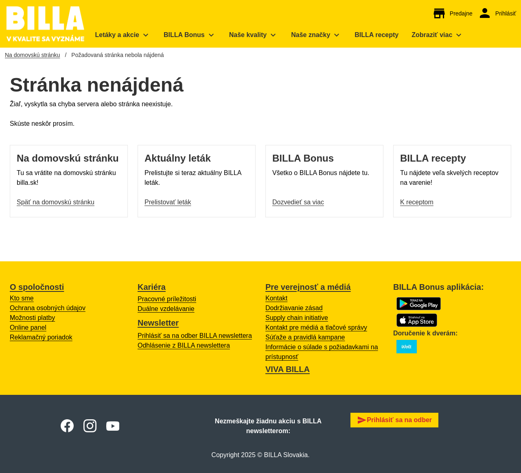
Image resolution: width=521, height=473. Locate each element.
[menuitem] (122, 35)
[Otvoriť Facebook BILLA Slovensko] (67, 425)
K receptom (416, 202)
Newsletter (158, 322)
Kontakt (276, 298)
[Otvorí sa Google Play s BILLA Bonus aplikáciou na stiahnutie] (418, 303)
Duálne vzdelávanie (166, 308)
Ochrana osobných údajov (47, 307)
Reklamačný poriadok (41, 337)
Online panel (28, 327)
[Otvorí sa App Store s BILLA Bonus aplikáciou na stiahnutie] (416, 320)
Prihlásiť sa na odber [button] (394, 420)
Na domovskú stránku (32, 55)
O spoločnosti (37, 286)
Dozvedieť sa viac (298, 202)
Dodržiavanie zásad (294, 307)
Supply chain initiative (296, 317)
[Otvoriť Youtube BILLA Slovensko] (112, 426)
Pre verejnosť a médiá (308, 286)
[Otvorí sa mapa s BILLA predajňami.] (452, 13)
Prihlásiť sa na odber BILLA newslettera (195, 335)
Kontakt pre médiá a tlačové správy (316, 327)
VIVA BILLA (287, 369)
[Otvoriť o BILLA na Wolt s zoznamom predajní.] (406, 346)
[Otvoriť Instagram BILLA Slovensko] (89, 425)
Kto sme (22, 298)
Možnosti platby (32, 317)
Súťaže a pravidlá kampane (305, 337)
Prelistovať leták (167, 202)
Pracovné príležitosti (167, 299)
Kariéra (152, 286)
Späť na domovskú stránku (55, 202)
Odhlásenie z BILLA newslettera (184, 345)
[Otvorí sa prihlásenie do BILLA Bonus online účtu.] (497, 14)
